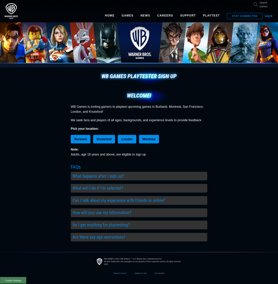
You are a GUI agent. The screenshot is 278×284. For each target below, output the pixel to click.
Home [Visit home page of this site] (110, 15)
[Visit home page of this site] (11, 11)
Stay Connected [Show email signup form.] (245, 16)
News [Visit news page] (145, 15)
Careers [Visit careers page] (165, 15)
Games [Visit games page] (128, 15)
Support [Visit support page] (188, 15)
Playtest (211, 15)
